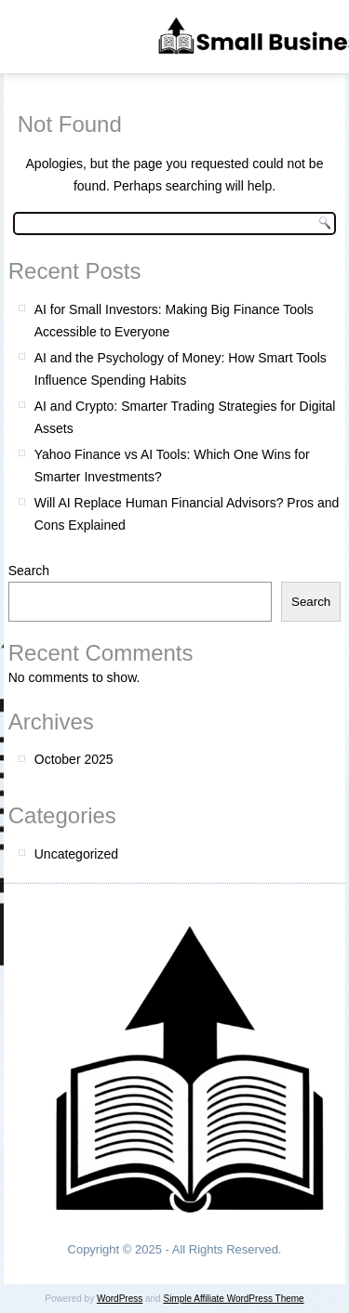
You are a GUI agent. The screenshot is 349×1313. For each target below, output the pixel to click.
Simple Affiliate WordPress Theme (233, 1298)
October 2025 (74, 759)
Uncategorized (76, 854)
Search (28, 570)
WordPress (119, 1298)
